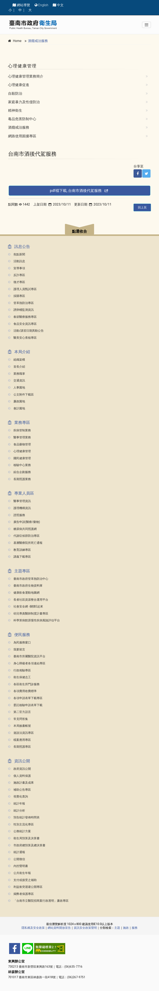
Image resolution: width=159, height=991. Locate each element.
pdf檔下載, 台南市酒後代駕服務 (79, 190)
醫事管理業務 (19, 437)
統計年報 (16, 803)
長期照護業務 (19, 479)
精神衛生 (15, 110)
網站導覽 (23, 5)
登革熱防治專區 (21, 303)
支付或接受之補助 (22, 880)
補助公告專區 (19, 789)
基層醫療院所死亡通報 (25, 543)
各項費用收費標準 (22, 691)
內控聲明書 (18, 866)
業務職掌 (16, 373)
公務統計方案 (19, 831)
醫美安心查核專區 (22, 337)
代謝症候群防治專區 (24, 536)
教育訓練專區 (19, 550)
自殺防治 (15, 93)
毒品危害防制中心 (22, 119)
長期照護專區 (19, 746)
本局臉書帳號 (19, 726)
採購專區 (16, 296)
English (43, 5)
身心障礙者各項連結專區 (26, 663)
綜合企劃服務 (19, 472)
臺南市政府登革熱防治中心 (28, 579)
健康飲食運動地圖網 (24, 592)
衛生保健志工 (19, 677)
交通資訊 (16, 380)
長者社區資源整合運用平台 (28, 599)
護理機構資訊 (19, 508)
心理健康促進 (18, 85)
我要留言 (16, 649)
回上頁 (142, 207)
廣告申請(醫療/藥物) (24, 522)
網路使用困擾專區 (22, 136)
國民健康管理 (19, 458)
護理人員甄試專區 (22, 289)
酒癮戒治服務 (38, 41)
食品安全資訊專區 (22, 324)
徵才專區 (16, 282)
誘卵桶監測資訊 (21, 310)
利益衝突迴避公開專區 (25, 887)
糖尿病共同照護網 (22, 529)
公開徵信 (16, 859)
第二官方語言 (19, 712)
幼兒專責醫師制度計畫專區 (28, 613)
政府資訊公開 (19, 769)
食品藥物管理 (19, 444)
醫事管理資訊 (19, 501)
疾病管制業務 (19, 430)
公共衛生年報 (19, 873)
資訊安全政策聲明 (85, 927)
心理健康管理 (19, 451)
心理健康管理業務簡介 (25, 76)
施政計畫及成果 (21, 782)
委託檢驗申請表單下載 (25, 705)
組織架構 (16, 359)
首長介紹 (16, 366)
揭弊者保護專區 (21, 894)
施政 (126, 927)
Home (17, 41)
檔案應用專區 (19, 740)
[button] (79, 230)
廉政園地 (16, 401)
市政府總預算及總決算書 (26, 845)
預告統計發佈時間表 (24, 817)
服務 (134, 927)
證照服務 (16, 515)
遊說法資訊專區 (21, 733)
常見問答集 (18, 719)
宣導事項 (16, 268)
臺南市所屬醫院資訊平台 (26, 656)
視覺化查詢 (18, 796)
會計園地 (16, 408)
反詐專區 (16, 275)
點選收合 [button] (79, 231)
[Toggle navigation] (146, 25)
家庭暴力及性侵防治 (24, 102)
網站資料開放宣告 (59, 927)
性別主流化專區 (21, 824)
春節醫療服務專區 (22, 317)
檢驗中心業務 (19, 465)
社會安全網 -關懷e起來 (25, 606)
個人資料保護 (19, 776)
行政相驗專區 (19, 670)
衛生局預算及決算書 (24, 838)
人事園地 (16, 387)
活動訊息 (16, 261)
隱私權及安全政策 (33, 927)
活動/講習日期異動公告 (26, 330)
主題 (117, 927)
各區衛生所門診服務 (24, 684)
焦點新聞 (16, 254)
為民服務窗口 (19, 642)
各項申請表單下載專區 (25, 698)
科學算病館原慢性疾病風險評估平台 (34, 620)
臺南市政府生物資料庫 (25, 585)
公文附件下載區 (21, 394)
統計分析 (16, 810)
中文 (60, 5)
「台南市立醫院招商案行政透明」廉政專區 (38, 901)
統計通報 (16, 852)
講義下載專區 (19, 556)
